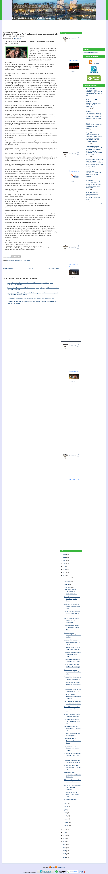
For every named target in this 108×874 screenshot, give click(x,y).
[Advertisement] (54, 24)
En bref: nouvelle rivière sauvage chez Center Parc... (71, 628)
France (21, 260)
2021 (64, 569)
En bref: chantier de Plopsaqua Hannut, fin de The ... (72, 741)
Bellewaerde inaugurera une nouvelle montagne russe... (72, 654)
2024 (64, 560)
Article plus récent (8, 268)
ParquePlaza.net (91, 133)
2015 (64, 838)
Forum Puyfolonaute (92, 146)
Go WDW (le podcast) (93, 181)
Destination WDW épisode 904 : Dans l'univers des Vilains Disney (93, 105)
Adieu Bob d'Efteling (70, 799)
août (66, 803)
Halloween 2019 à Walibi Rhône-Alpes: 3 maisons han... (72, 728)
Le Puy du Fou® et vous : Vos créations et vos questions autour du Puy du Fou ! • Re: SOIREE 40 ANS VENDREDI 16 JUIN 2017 (94, 151)
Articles (52, 867)
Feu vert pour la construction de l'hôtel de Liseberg (72, 635)
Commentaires (60, 867)
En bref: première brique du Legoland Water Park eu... (72, 755)
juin (66, 810)
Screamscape (90, 171)
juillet (66, 806)
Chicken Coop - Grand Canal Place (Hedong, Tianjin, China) (94, 126)
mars (66, 819)
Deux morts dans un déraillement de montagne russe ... (70, 592)
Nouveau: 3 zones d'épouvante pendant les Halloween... (72, 775)
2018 (64, 829)
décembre (68, 578)
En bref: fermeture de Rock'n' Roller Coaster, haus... (72, 794)
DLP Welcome (90, 88)
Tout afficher (101, 203)
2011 (64, 851)
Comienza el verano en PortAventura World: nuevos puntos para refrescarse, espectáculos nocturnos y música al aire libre (94, 138)
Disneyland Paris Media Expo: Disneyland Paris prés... (72, 721)
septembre (68, 587)
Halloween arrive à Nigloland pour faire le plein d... (71, 748)
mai (66, 813)
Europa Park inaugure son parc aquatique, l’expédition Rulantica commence (30, 298)
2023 (64, 563)
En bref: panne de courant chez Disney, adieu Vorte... (72, 599)
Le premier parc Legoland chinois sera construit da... (72, 613)
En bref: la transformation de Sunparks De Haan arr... (72, 709)
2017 (64, 832)
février (67, 822)
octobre (67, 584)
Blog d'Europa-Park (92, 192)
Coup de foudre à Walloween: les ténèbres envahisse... (72, 696)
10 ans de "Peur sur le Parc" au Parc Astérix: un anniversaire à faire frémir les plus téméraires (30, 35)
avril (66, 816)
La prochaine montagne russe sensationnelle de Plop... (72, 642)
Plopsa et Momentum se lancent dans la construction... (71, 620)
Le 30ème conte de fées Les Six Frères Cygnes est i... (72, 606)
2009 (64, 857)
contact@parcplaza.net (91, 52)
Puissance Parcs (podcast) (94, 159)
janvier (67, 825)
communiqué (10, 260)
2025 (64, 557)
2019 (64, 575)
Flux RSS (94, 63)
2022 (64, 566)
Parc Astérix (17, 39)
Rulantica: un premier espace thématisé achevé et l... (72, 672)
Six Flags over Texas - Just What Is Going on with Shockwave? (93, 174)
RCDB (88, 123)
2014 (64, 841)
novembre (68, 581)
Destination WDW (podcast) (91, 100)
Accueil (31, 268)
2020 (64, 572)
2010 (64, 854)
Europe (17, 260)
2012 (64, 848)
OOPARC (89, 111)
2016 (64, 835)
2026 (64, 554)
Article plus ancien (53, 268)
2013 (64, 845)
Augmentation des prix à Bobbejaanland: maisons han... (72, 767)
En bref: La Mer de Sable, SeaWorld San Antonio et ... (72, 684)
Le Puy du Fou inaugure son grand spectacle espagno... (72, 787)
